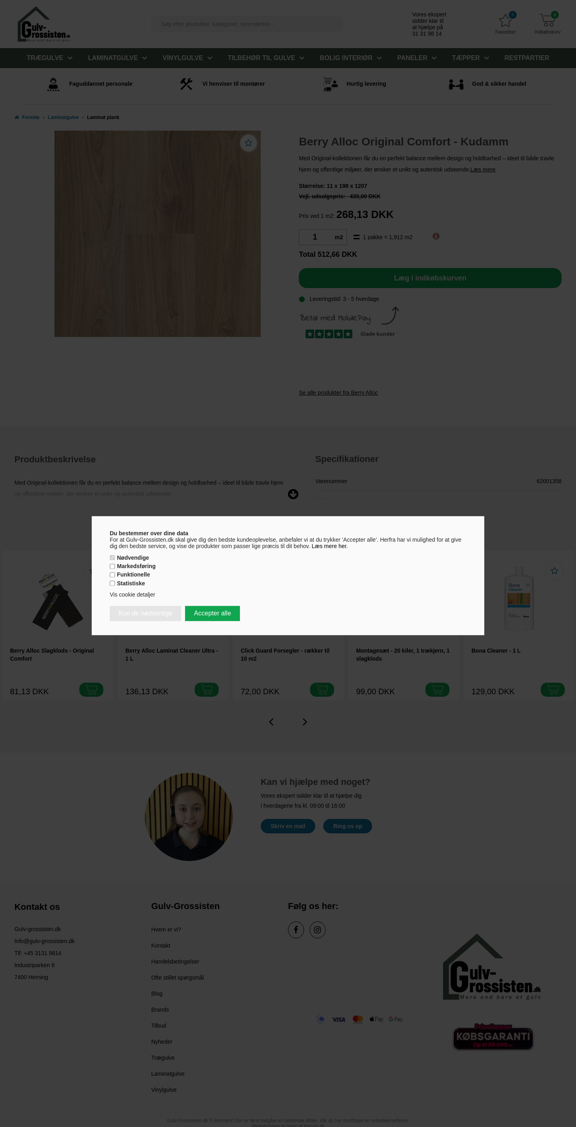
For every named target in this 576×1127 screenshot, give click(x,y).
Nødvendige (133, 557)
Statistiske (131, 583)
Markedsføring (136, 566)
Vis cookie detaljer (132, 594)
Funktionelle (133, 575)
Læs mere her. (330, 546)
